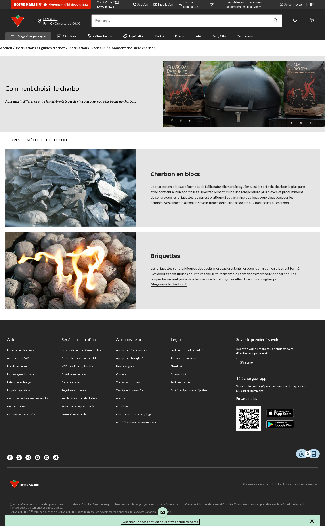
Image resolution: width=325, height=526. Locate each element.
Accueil (6, 48)
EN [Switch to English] (312, 4)
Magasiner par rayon (28, 36)
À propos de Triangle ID (129, 358)
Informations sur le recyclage (133, 414)
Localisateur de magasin (21, 350)
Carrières (122, 374)
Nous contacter (16, 406)
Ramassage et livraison (21, 374)
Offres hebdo (99, 36)
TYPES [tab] (14, 140)
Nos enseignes (125, 366)
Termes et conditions (183, 358)
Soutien (140, 4)
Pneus (179, 36)
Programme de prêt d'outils (78, 406)
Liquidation (134, 36)
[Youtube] (37, 457)
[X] (19, 457)
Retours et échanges (19, 382)
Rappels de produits (19, 390)
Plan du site (177, 366)
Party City (219, 36)
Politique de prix (180, 382)
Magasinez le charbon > (169, 284)
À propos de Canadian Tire (131, 350)
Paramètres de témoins (21, 414)
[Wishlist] (295, 20)
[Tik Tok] (56, 457)
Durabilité (122, 406)
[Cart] (312, 20)
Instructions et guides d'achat (40, 48)
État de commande (18, 366)
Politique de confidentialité (187, 350)
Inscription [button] (163, 4)
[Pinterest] (46, 457)
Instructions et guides (75, 414)
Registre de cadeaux (74, 390)
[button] (275, 20)
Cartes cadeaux (71, 382)
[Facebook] (10, 457)
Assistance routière (74, 374)
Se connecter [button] (291, 4)
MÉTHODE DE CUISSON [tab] (47, 140)
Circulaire (66, 36)
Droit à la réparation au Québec (189, 390)
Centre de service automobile (79, 358)
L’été (198, 36)
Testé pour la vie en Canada (132, 390)
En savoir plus (246, 398)
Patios (159, 36)
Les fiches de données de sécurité (27, 398)
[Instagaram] (28, 457)
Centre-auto (245, 36)
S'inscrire (246, 362)
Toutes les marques (128, 382)
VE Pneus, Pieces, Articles (77, 366)
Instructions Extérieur (87, 48)
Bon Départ (123, 398)
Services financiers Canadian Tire (82, 350)
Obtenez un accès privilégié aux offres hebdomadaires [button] (160, 522)
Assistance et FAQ (18, 358)
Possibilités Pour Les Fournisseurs (137, 422)
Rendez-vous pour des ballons (80, 398)
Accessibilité (178, 374)
